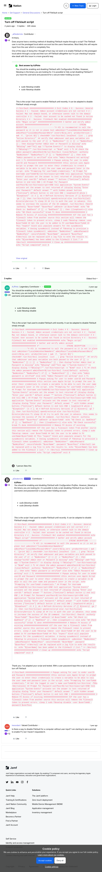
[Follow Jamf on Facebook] (27, 782)
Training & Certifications (16, 800)
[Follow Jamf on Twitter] (7, 782)
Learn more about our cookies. (51, 855)
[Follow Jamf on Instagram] (22, 782)
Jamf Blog (10, 808)
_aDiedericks (17, 34)
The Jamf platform (40, 796)
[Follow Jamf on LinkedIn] (12, 782)
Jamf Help (10, 796)
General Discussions (31, 13)
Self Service (11, 839)
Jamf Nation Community (16, 804)
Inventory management (42, 812)
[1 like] (21, 465)
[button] (5, 6)
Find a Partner (12, 821)
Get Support (15, 13)
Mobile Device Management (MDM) (47, 804)
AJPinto (15, 287)
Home (4, 13)
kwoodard (16, 725)
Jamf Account (12, 825)
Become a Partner (13, 816)
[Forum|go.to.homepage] (15, 5)
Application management (42, 808)
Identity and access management (20, 843)
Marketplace (11, 812)
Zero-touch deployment (42, 800)
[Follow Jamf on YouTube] (17, 782)
